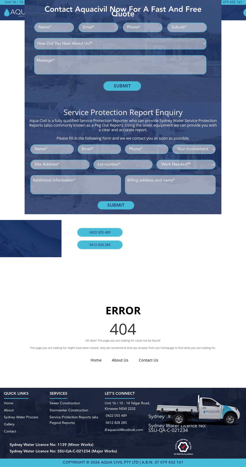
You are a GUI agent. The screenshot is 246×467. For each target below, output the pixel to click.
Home (96, 360)
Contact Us (148, 360)
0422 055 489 (99, 229)
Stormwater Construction (69, 411)
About (9, 411)
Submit (122, 86)
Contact (9, 428)
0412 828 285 (98, 239)
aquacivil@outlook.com (123, 427)
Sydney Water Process (21, 416)
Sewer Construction (65, 405)
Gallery (8, 422)
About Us (120, 360)
